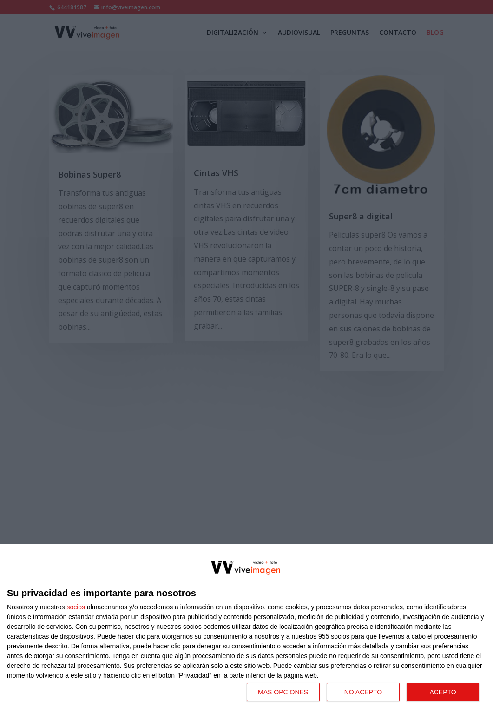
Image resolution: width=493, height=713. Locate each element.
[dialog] (246, 629)
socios (75, 607)
